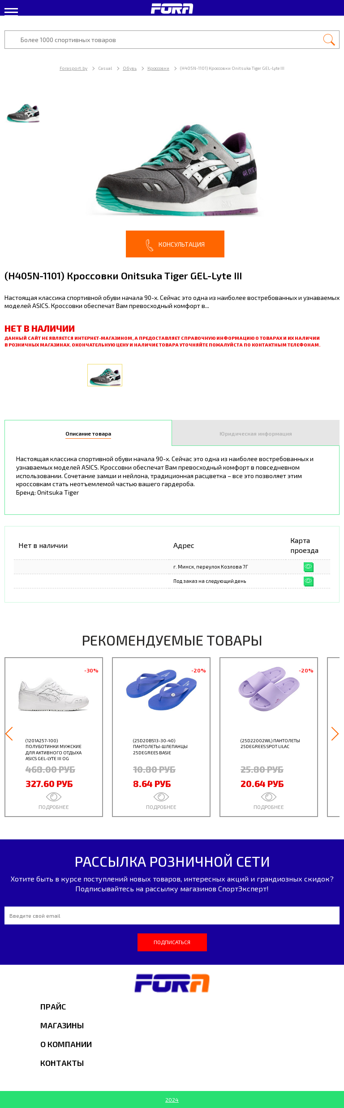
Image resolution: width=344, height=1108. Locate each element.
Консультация (175, 245)
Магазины (62, 1025)
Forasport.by (73, 68)
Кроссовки (158, 68)
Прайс (53, 1006)
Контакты (62, 1063)
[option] (172, 174)
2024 (172, 1099)
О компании (66, 1044)
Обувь (130, 68)
